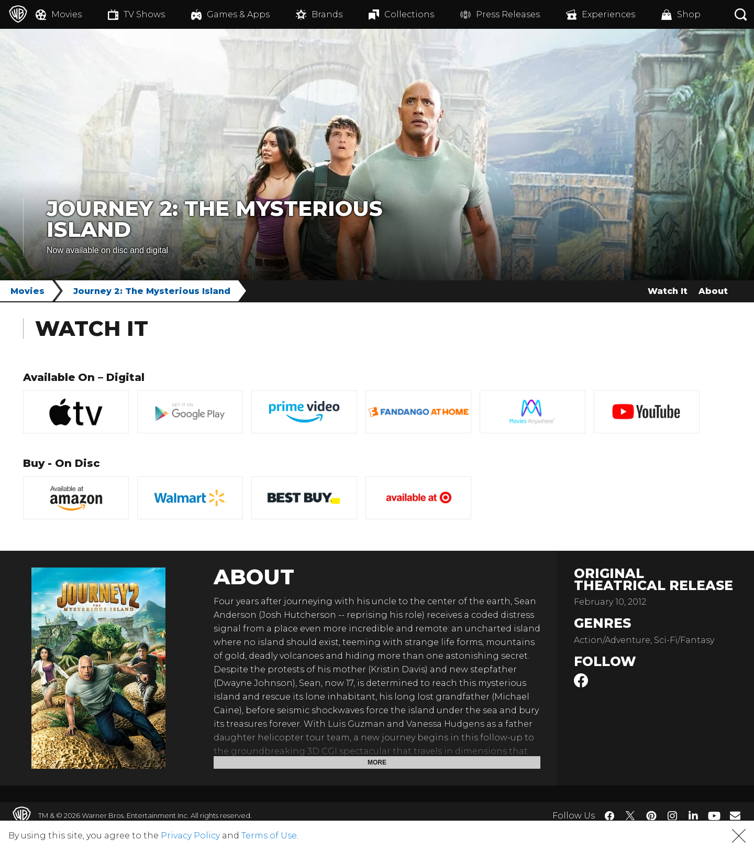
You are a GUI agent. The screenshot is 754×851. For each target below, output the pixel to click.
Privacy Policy (190, 836)
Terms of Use (269, 836)
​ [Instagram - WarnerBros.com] (672, 816)
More (377, 762)
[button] (739, 836)
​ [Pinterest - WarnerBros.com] (651, 816)
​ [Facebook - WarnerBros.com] (609, 816)
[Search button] (741, 14)
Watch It (668, 291)
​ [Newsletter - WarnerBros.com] (735, 815)
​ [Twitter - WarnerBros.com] (630, 816)
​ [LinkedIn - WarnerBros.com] (693, 815)
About (713, 291)
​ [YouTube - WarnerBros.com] (714, 816)
